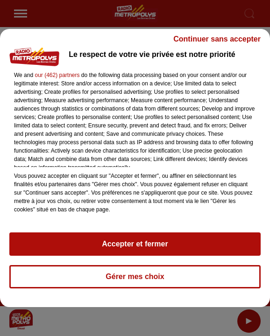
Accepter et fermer (135, 244)
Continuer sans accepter (217, 39)
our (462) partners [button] (57, 75)
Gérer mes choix (135, 276)
